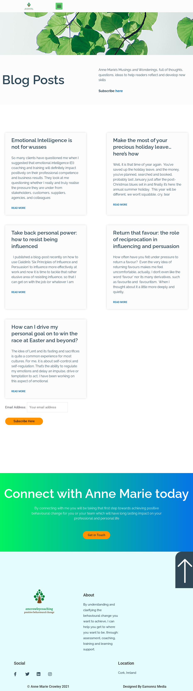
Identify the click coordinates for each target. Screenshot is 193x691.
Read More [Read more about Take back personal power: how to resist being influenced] (18, 292)
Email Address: (16, 408)
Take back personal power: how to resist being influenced (44, 239)
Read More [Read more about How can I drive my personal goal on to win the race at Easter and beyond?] (18, 392)
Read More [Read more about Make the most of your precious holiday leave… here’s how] (120, 204)
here (119, 91)
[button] (59, 6)
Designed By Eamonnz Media (144, 687)
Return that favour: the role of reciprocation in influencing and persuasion (146, 239)
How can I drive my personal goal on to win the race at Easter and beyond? (44, 334)
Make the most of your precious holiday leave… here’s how (142, 147)
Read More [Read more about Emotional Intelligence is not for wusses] (18, 208)
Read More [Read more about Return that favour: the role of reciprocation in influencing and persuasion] (120, 302)
